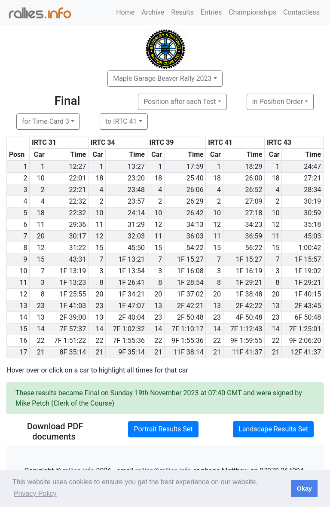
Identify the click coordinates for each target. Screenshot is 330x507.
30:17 (77, 236)
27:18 (254, 213)
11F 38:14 (188, 352)
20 (41, 236)
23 (41, 306)
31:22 (77, 248)
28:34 (312, 190)
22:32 (77, 201)
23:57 (136, 201)
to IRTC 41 (121, 121)
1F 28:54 (190, 282)
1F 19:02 (308, 271)
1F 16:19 (249, 271)
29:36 (77, 224)
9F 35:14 (131, 352)
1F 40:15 (308, 294)
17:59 (195, 166)
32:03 (136, 236)
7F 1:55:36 (129, 340)
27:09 (254, 201)
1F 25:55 (73, 294)
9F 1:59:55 (246, 340)
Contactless (301, 12)
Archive (152, 12)
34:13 (195, 224)
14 (41, 329)
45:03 (312, 236)
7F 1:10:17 (187, 329)
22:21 (77, 190)
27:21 (312, 178)
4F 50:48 (249, 317)
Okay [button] (304, 488)
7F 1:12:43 (246, 329)
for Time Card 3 (45, 121)
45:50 (136, 248)
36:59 (254, 236)
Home (125, 12)
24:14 (136, 213)
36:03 (195, 236)
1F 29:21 (249, 282)
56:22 (254, 248)
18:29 (254, 166)
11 (41, 224)
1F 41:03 (73, 306)
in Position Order (277, 102)
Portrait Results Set (163, 429)
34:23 (254, 224)
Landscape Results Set (273, 429)
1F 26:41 (131, 282)
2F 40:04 (131, 317)
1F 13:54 (131, 271)
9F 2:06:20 (305, 340)
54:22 (195, 248)
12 (158, 224)
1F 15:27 (190, 259)
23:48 (136, 190)
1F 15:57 (308, 259)
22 (41, 340)
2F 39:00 (73, 317)
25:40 (195, 178)
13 (158, 306)
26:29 (195, 201)
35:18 (312, 224)
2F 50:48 (190, 317)
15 (99, 248)
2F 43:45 (308, 306)
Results (182, 12)
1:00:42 (309, 248)
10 (41, 178)
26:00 (254, 178)
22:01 (77, 178)
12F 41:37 (306, 352)
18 (99, 178)
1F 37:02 (190, 294)
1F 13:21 (131, 259)
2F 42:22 (249, 306)
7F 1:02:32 (129, 329)
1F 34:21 (131, 294)
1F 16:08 (190, 271)
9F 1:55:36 (187, 340)
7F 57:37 (73, 329)
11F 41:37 (247, 352)
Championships (252, 12)
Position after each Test (180, 102)
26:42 (195, 213)
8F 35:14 (73, 352)
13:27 (136, 166)
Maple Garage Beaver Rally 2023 (162, 78)
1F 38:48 (249, 294)
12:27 (77, 166)
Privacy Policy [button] (35, 493)
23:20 (136, 178)
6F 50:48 (308, 317)
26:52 (254, 190)
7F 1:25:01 (305, 329)
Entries (211, 12)
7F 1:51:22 (70, 340)
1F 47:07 (131, 306)
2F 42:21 (190, 306)
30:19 (312, 201)
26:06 (195, 190)
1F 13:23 (73, 282)
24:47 (312, 166)
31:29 (136, 224)
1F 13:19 (73, 271)
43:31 (77, 259)
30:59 (312, 213)
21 (41, 352)
